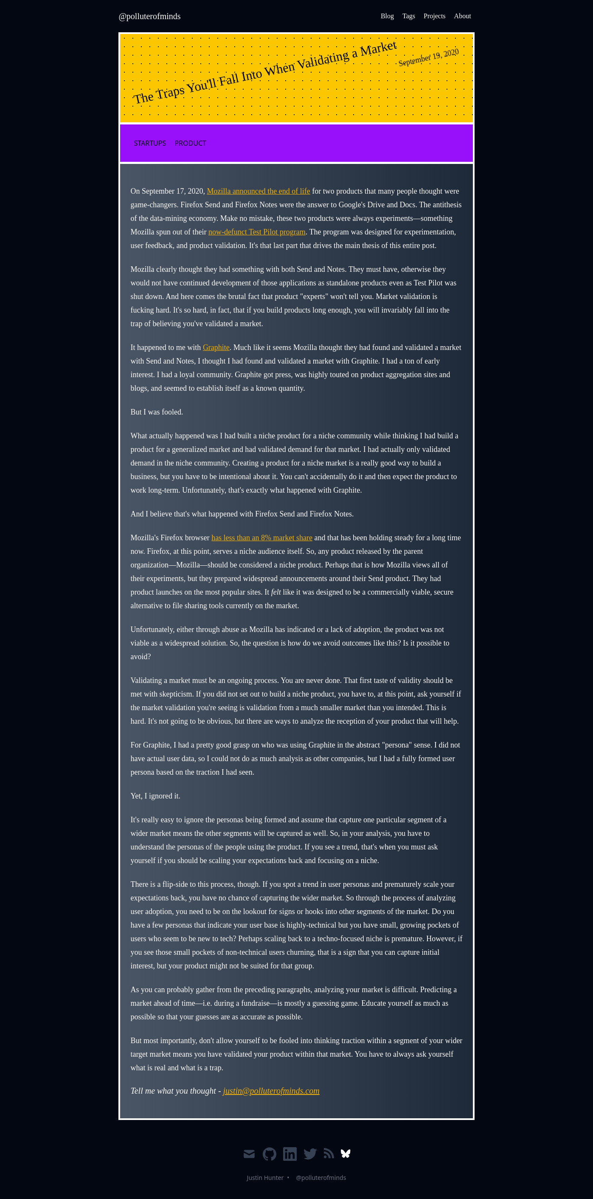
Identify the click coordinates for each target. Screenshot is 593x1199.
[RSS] (329, 1157)
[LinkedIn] (290, 1157)
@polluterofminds (321, 1178)
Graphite (216, 347)
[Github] (269, 1157)
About (462, 16)
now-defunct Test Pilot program (257, 232)
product (190, 143)
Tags (408, 16)
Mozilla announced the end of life (258, 191)
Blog (387, 16)
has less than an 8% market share (261, 537)
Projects (435, 16)
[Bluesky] (345, 1157)
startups (150, 143)
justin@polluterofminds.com (271, 1090)
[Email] (249, 1157)
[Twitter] (310, 1157)
